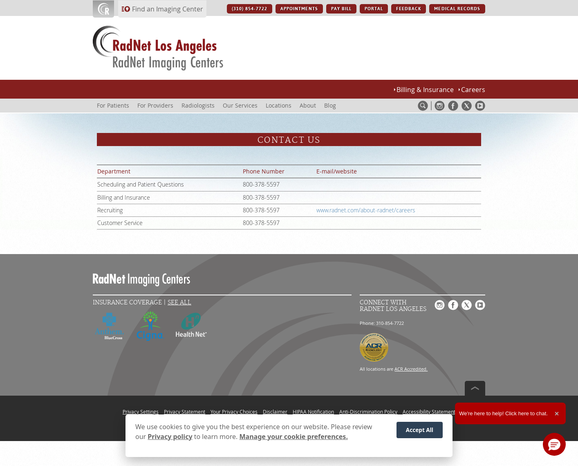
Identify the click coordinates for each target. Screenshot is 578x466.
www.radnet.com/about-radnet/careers (365, 210)
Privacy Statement (184, 411)
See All (179, 302)
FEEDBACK (408, 8)
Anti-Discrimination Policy (368, 411)
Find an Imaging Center (167, 9)
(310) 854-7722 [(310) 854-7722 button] (250, 8)
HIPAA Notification (313, 411)
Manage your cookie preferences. (294, 436)
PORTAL (374, 8)
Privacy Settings (141, 411)
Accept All (419, 430)
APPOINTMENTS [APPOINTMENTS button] (299, 8)
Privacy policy (170, 436)
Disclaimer (275, 411)
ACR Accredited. (411, 369)
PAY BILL (341, 8)
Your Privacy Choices (234, 411)
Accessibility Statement (429, 411)
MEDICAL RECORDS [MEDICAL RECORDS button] (457, 8)
